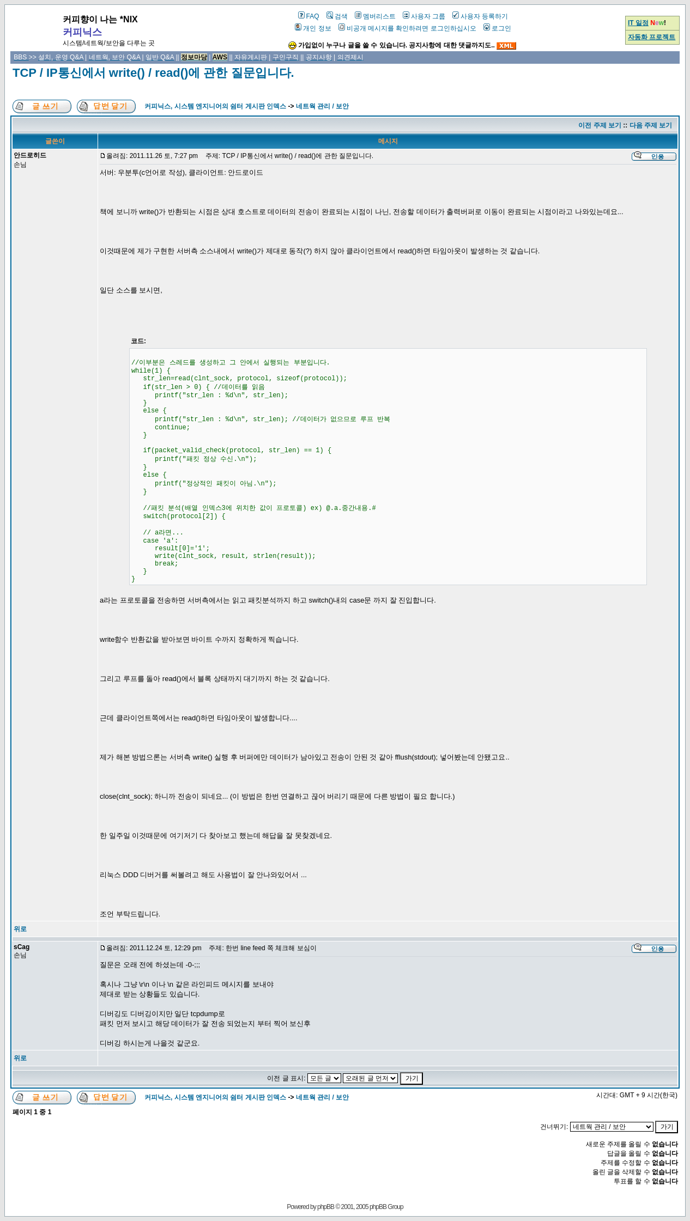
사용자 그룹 (424, 16)
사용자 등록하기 (480, 16)
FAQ (308, 16)
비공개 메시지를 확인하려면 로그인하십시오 (407, 28)
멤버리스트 (375, 16)
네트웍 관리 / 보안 (322, 106)
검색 (337, 16)
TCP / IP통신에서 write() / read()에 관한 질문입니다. (153, 73)
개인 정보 (313, 28)
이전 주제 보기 (599, 125)
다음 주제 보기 (651, 125)
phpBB (325, 1207)
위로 (20, 929)
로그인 (497, 28)
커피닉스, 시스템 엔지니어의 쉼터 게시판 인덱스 (215, 106)
